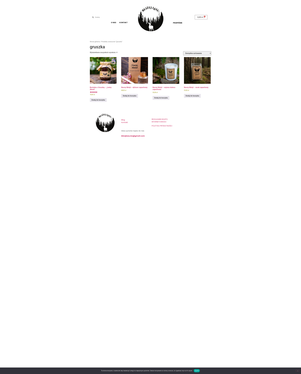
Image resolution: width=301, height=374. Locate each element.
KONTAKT (123, 22)
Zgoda (197, 370)
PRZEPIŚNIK (177, 23)
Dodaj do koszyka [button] (98, 100)
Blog (123, 120)
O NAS (113, 22)
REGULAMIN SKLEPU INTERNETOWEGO (160, 120)
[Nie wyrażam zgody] (297, 371)
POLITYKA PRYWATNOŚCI (162, 126)
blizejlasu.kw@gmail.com (133, 136)
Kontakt (124, 122)
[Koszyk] (201, 17)
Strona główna (95, 42)
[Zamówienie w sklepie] (197, 53)
